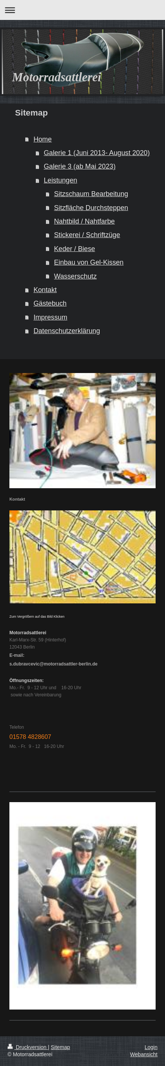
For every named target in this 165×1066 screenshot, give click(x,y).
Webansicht (143, 1054)
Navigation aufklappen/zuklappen (82, 10)
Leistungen (60, 180)
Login (151, 1047)
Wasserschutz (75, 276)
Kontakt (45, 290)
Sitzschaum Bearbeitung (91, 194)
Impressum (50, 317)
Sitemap (60, 1047)
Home (42, 139)
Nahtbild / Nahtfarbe (84, 221)
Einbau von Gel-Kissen (89, 262)
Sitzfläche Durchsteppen (91, 208)
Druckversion (28, 1047)
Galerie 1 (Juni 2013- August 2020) (97, 153)
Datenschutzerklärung (66, 331)
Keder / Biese (74, 249)
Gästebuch (50, 303)
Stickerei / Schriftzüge (87, 235)
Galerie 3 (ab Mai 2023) (79, 166)
